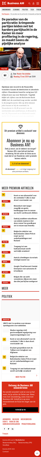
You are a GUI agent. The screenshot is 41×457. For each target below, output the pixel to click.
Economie (16, 9)
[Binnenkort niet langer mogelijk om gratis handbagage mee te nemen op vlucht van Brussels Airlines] (7, 206)
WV (5, 75)
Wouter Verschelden (23, 73)
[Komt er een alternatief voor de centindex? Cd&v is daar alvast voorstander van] (7, 196)
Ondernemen (6, 9)
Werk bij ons (14, 421)
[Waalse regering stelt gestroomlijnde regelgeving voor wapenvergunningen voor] (6, 331)
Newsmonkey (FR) (25, 442)
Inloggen (15, 419)
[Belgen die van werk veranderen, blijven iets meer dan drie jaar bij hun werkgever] (7, 277)
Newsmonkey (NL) (9, 442)
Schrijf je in (20, 409)
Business (5, 214)
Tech (32, 9)
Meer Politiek (27, 376)
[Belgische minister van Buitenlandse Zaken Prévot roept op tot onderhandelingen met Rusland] (7, 232)
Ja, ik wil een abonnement (20, 163)
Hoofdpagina (5, 14)
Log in (18, 169)
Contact (6, 451)
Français (5, 433)
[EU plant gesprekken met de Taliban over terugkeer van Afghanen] (6, 348)
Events (5, 421)
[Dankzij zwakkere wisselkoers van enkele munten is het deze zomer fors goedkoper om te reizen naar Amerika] (7, 219)
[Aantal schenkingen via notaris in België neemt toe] (7, 257)
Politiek (25, 9)
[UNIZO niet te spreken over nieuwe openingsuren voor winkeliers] (20, 310)
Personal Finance (8, 201)
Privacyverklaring (29, 424)
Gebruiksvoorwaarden (11, 424)
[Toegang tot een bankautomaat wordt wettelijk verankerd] (7, 247)
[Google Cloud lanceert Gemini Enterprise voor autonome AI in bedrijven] (7, 267)
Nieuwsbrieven (26, 419)
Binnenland (6, 262)
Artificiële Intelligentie (10, 272)
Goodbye (6, 445)
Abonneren (7, 419)
